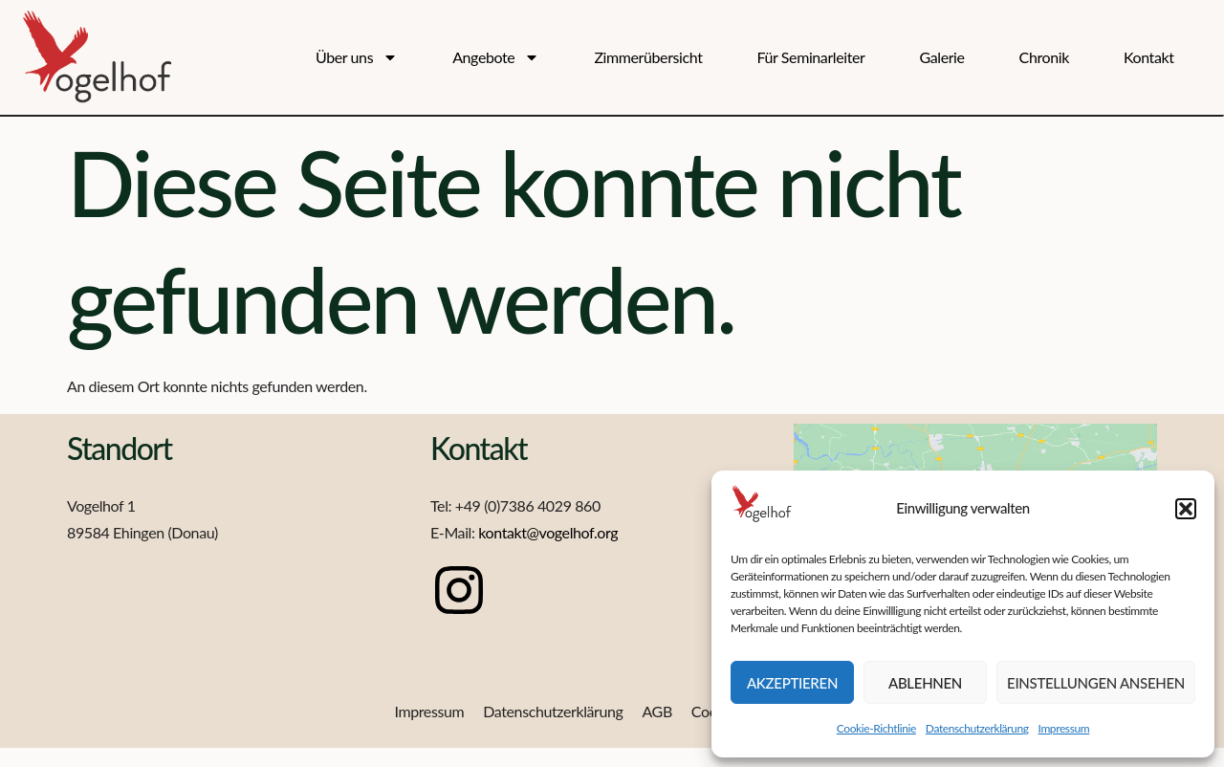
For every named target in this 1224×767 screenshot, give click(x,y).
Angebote (495, 58)
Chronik (1044, 57)
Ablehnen (925, 682)
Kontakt (1149, 57)
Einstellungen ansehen (1096, 682)
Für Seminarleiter (811, 57)
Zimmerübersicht (648, 57)
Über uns (357, 58)
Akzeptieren (792, 682)
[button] (1185, 508)
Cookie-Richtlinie (876, 728)
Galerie (941, 57)
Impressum (1064, 728)
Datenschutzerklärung (977, 728)
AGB (656, 711)
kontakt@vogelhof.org (548, 532)
